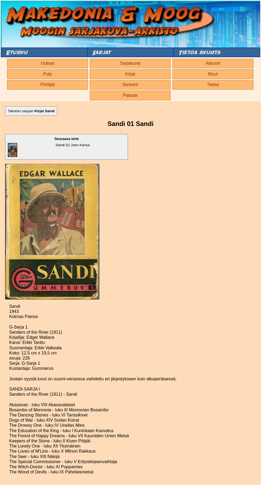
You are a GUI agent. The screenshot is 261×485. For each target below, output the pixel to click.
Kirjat (130, 74)
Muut (213, 74)
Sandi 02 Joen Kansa (49, 147)
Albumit (213, 63)
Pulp (47, 74)
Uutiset (47, 63)
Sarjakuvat (130, 63)
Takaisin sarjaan (31, 111)
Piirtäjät (47, 84)
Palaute (130, 95)
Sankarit (130, 84)
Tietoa (213, 84)
